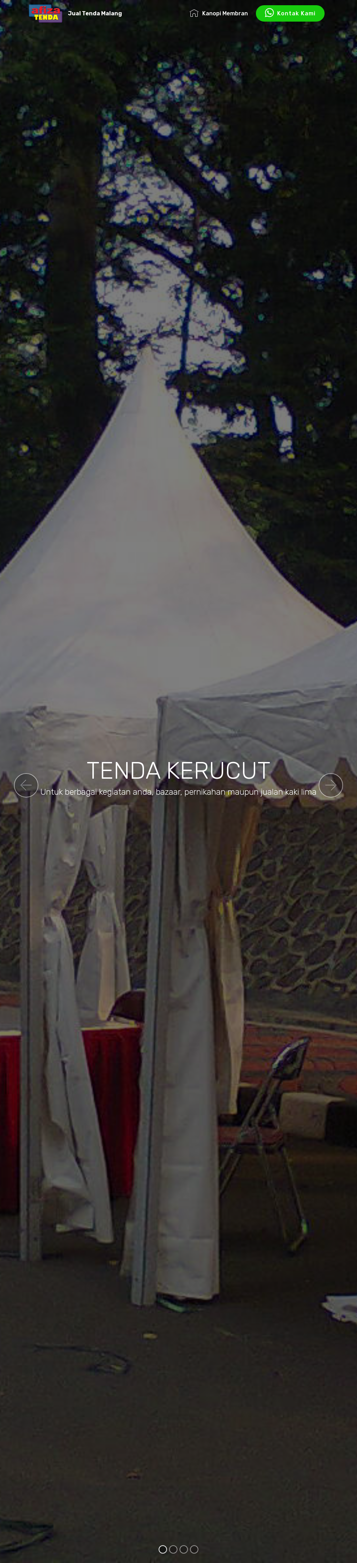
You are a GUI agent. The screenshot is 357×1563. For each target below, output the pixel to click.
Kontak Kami (290, 13)
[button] (26, 785)
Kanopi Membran (219, 13)
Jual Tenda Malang (95, 13)
